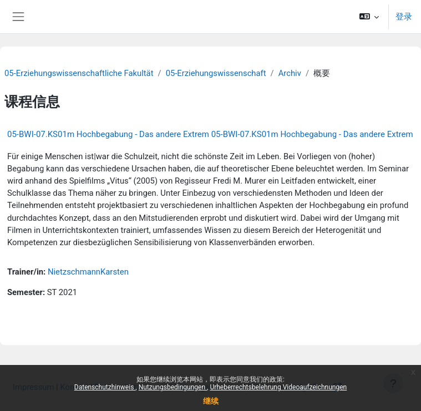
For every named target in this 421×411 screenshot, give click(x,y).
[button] (369, 16)
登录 (403, 17)
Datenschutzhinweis (105, 387)
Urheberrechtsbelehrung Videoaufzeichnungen (278, 387)
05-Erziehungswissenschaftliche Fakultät (79, 73)
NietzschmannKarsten (88, 272)
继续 (211, 401)
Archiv (289, 73)
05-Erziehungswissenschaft (216, 73)
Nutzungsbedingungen (173, 387)
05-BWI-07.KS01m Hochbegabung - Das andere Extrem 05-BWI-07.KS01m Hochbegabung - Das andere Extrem (210, 134)
